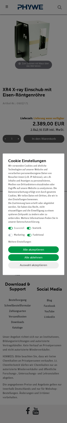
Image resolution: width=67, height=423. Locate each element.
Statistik (36, 228)
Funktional (38, 235)
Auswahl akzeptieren (33, 265)
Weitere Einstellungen (19, 242)
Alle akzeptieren (33, 249)
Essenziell (19, 228)
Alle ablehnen (33, 257)
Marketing (19, 235)
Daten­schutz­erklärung (28, 222)
